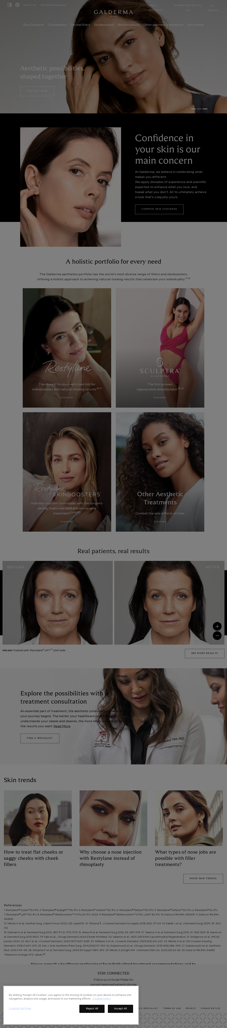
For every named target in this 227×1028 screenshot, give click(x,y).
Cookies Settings (20, 1008)
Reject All (92, 1008)
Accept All (120, 1008)
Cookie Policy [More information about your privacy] (101, 999)
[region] (71, 1005)
